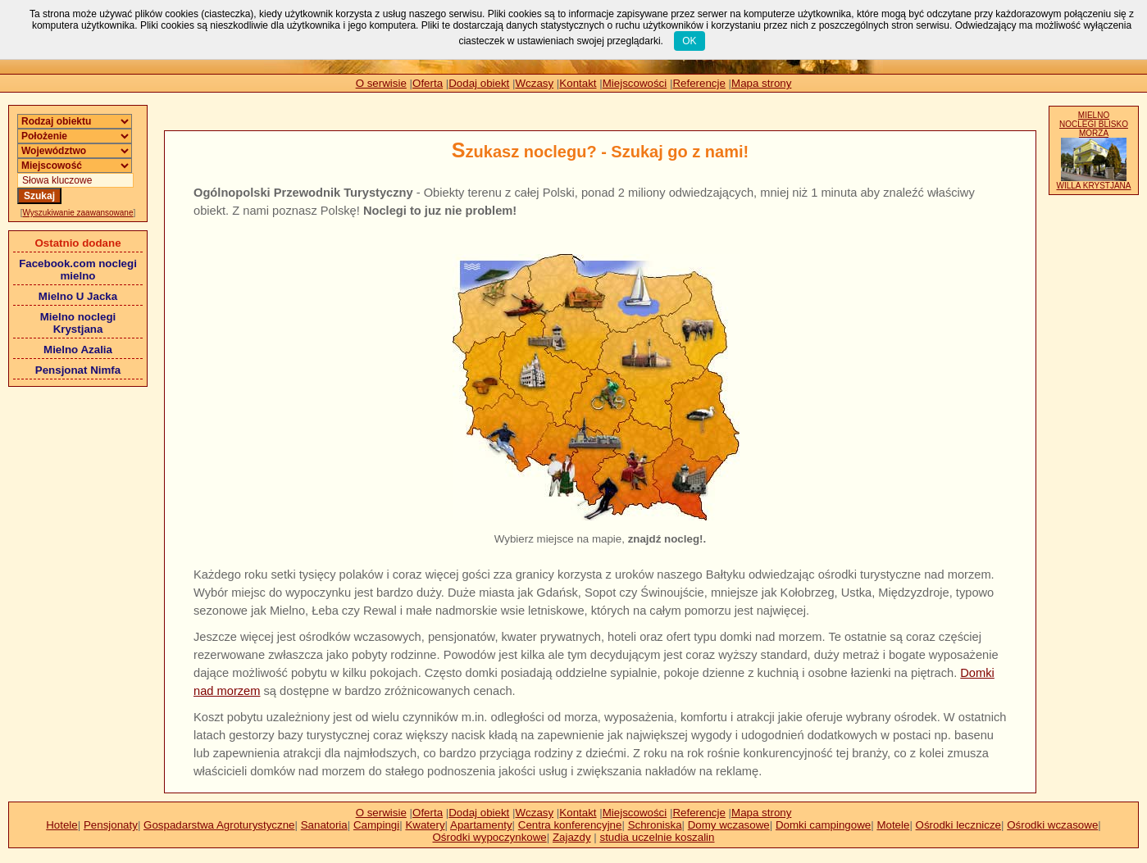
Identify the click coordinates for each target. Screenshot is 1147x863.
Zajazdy (572, 837)
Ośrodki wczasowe (1052, 825)
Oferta (427, 83)
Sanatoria (324, 825)
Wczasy (535, 83)
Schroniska (655, 825)
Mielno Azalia (77, 349)
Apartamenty (481, 825)
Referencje (698, 83)
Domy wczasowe (729, 825)
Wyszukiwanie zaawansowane (78, 212)
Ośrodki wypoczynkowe (489, 837)
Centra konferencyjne (570, 825)
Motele (892, 825)
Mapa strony (761, 83)
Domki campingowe (823, 825)
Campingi (376, 825)
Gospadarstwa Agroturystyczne (218, 825)
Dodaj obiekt (478, 83)
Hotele (62, 825)
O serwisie (381, 83)
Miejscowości (635, 83)
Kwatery (424, 825)
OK (689, 41)
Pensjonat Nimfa (78, 370)
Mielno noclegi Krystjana (78, 323)
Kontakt (577, 83)
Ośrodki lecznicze (958, 825)
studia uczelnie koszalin (656, 837)
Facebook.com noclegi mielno (78, 269)
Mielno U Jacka (78, 296)
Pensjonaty (111, 825)
